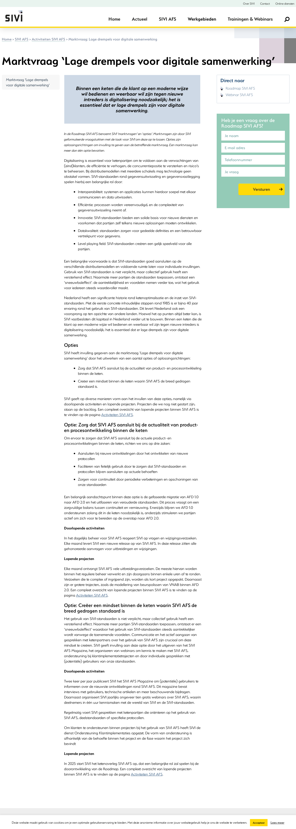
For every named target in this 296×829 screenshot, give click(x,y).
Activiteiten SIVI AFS (48, 39)
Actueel (139, 19)
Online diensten (284, 3)
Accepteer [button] (259, 822)
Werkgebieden (202, 19)
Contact (265, 3)
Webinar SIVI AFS (239, 94)
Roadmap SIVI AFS (240, 88)
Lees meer (277, 822)
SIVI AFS (167, 19)
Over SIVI (249, 3)
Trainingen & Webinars (250, 19)
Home (114, 19)
